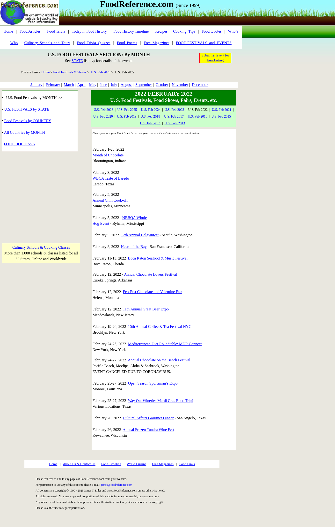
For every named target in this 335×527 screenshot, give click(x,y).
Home (8, 31)
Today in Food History (89, 31)
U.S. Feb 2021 (221, 110)
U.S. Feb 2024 (150, 110)
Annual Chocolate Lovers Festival (150, 274)
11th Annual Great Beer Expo (146, 309)
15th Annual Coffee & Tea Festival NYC (159, 326)
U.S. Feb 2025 (127, 110)
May (92, 85)
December (200, 85)
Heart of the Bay (134, 247)
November (180, 85)
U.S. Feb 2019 (127, 116)
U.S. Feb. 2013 (175, 123)
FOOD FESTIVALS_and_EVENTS (204, 43)
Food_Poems (127, 43)
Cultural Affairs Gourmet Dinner (148, 418)
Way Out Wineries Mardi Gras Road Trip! (160, 401)
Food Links (187, 464)
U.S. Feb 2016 (197, 116)
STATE (77, 61)
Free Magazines (163, 464)
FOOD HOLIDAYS (19, 144)
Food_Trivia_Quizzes (93, 43)
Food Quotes (211, 31)
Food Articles (30, 31)
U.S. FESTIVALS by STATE (26, 109)
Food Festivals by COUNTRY (27, 121)
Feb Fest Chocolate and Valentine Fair (152, 292)
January (36, 85)
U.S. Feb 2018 (150, 116)
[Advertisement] (41, 192)
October (162, 85)
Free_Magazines (156, 43)
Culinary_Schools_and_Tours (47, 43)
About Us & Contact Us (79, 464)
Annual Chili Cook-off (110, 200)
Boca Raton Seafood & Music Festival (158, 258)
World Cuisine (136, 464)
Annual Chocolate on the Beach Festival (159, 360)
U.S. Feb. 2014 (150, 123)
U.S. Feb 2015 (221, 116)
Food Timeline (111, 464)
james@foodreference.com (116, 484)
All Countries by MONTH (24, 132)
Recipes (161, 31)
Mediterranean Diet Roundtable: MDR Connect (165, 344)
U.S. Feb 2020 (103, 116)
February (53, 85)
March (69, 85)
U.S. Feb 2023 (174, 110)
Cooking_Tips (184, 31)
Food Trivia (56, 31)
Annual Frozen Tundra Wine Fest (148, 430)
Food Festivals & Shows (69, 72)
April (81, 85)
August (126, 85)
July (114, 85)
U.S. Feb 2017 (174, 116)
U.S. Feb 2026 (100, 72)
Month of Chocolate (108, 155)
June (103, 85)
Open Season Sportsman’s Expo (153, 383)
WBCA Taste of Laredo (111, 178)
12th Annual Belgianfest (140, 235)
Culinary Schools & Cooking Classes (41, 247)
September (143, 85)
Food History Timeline (131, 31)
